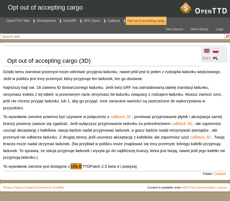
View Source (174, 29)
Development (46, 21)
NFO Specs (92, 21)
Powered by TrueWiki (50, 187)
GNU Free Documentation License (204, 187)
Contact (29, 187)
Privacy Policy (12, 187)
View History (199, 29)
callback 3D (182, 123)
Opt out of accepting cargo (146, 21)
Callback (114, 21)
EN (205, 58)
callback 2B (121, 116)
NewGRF (69, 21)
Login (220, 29)
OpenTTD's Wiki (18, 21)
